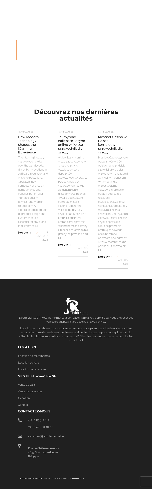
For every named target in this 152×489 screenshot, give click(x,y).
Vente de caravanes (30, 391)
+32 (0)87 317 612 (38, 420)
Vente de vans (27, 384)
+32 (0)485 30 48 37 (40, 427)
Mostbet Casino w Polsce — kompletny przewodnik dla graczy (112, 144)
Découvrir (25, 232)
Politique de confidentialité (31, 478)
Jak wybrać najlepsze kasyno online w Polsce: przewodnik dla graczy (71, 144)
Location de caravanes (32, 369)
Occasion (24, 398)
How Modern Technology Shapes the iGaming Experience (28, 144)
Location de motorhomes (34, 355)
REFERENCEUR (78, 478)
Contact (23, 404)
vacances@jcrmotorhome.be (46, 436)
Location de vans (28, 362)
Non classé (25, 131)
